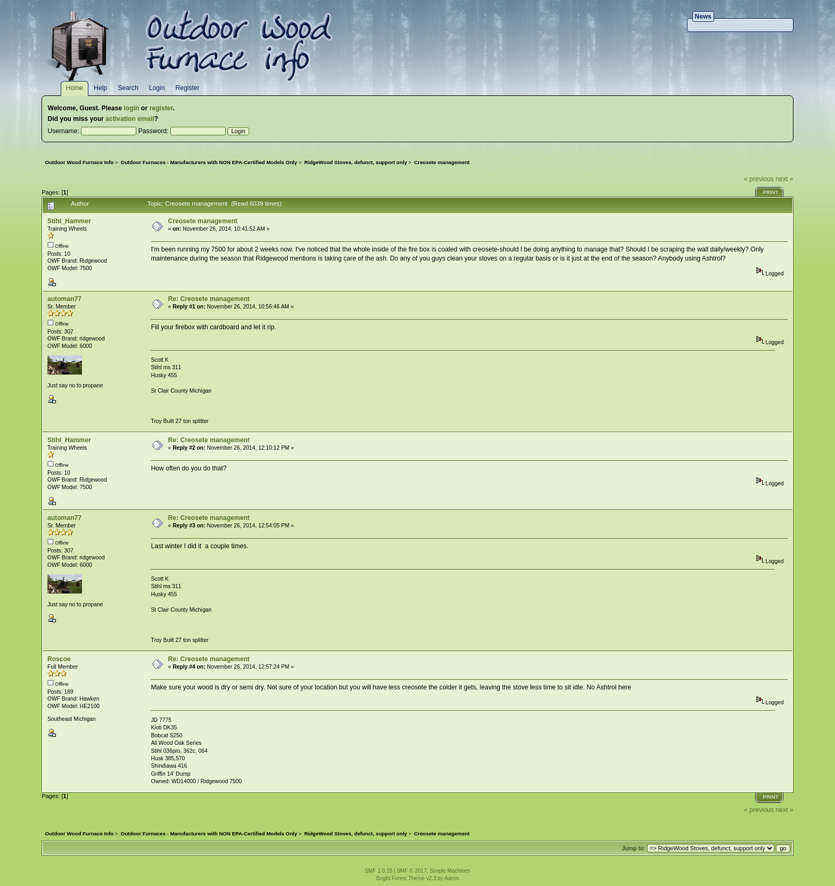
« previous (759, 179)
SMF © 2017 (412, 871)
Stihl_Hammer (69, 221)
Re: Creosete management (209, 299)
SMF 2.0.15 (378, 871)
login (131, 108)
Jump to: (633, 848)
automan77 (64, 299)
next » (784, 179)
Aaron (452, 878)
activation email (129, 119)
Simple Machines (450, 871)
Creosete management (203, 221)
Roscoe (59, 659)
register (161, 108)
